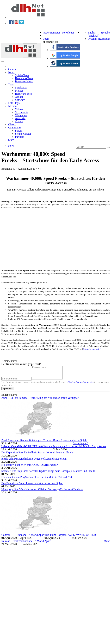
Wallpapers (21, 115)
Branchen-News (24, 81)
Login (46, 38)
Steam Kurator (23, 133)
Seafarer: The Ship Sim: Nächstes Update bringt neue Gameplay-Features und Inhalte (48, 473)
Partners (19, 136)
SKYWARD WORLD (84, 537)
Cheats (12, 124)
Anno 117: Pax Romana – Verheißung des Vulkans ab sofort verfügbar (39, 400)
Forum (18, 130)
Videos (19, 109)
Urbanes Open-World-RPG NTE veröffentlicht (27, 448)
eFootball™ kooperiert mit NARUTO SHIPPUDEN (30, 467)
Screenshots (21, 112)
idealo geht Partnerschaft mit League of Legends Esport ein (33, 461)
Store (11, 139)
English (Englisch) (93, 34)
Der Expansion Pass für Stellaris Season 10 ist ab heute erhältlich (37, 455)
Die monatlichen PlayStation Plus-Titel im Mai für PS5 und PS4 (36, 479)
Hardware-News (24, 78)
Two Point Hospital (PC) (58, 537)
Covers (19, 121)
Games (12, 69)
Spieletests (21, 87)
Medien (12, 106)
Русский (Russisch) (99, 38)
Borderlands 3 (80, 445)
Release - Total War (12, 543)
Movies (19, 90)
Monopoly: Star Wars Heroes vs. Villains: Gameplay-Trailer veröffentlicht (42, 491)
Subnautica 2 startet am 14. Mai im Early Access (79, 448)
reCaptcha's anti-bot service (80, 384)
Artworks (20, 118)
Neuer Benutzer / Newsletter (58, 32)
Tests (11, 84)
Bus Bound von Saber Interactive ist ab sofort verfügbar (32, 485)
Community (14, 127)
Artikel (19, 96)
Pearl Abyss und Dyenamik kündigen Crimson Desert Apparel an (37, 442)
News (11, 72)
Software (20, 99)
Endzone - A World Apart (31, 537)
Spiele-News (22, 75)
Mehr (107, 543)
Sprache (105, 32)
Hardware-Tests (23, 93)
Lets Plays (14, 102)
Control (5, 537)
